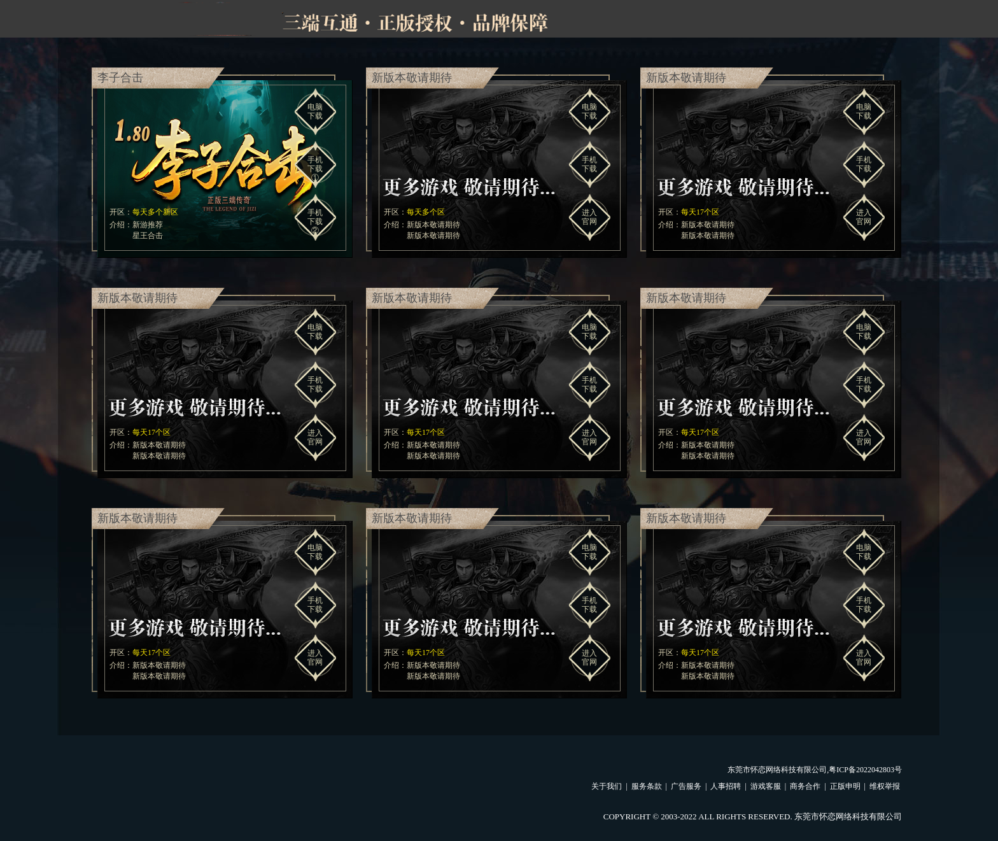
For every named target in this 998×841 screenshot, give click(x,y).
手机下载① (315, 168)
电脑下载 (315, 111)
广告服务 (686, 786)
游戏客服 (765, 786)
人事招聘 (725, 786)
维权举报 (884, 786)
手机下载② (315, 221)
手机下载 (589, 164)
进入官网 (589, 217)
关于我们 (606, 786)
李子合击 (120, 77)
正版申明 (845, 786)
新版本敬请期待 (412, 77)
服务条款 (646, 786)
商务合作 (805, 786)
